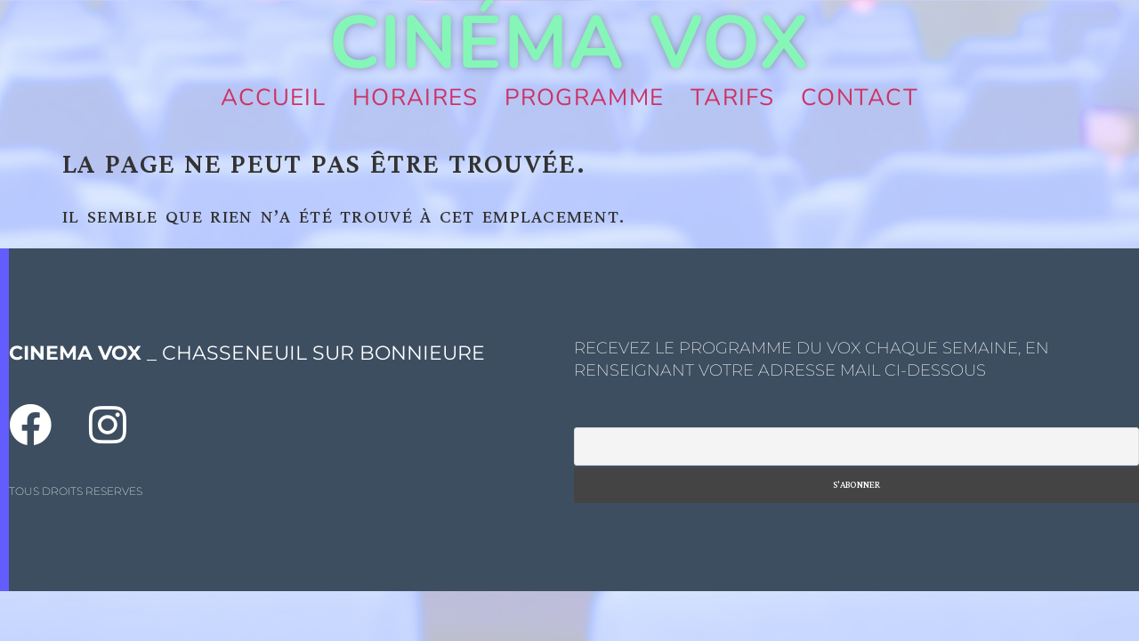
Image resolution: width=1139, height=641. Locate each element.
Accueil (273, 97)
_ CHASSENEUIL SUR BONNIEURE (247, 353)
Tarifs (732, 97)
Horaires (415, 97)
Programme (584, 97)
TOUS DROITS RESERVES (75, 491)
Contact (859, 97)
